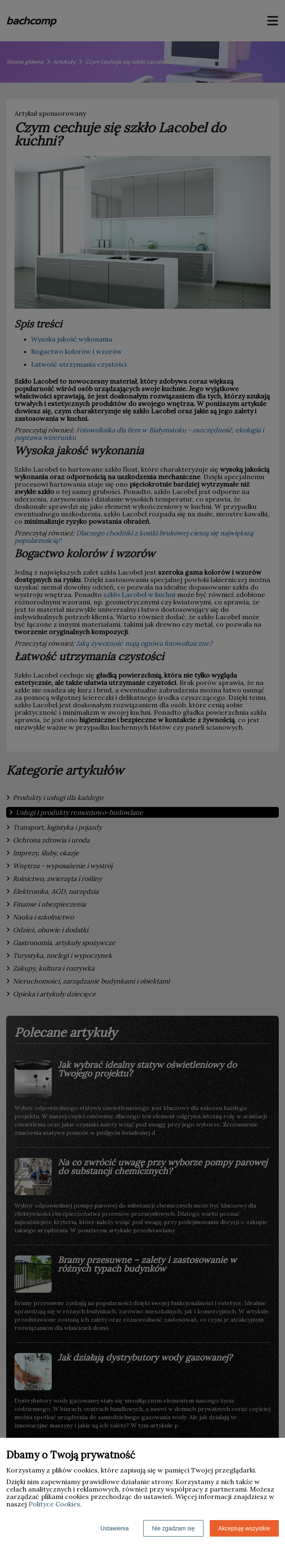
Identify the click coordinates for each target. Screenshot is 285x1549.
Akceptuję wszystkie (244, 1528)
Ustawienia (115, 1528)
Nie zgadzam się (173, 1528)
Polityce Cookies (54, 1504)
